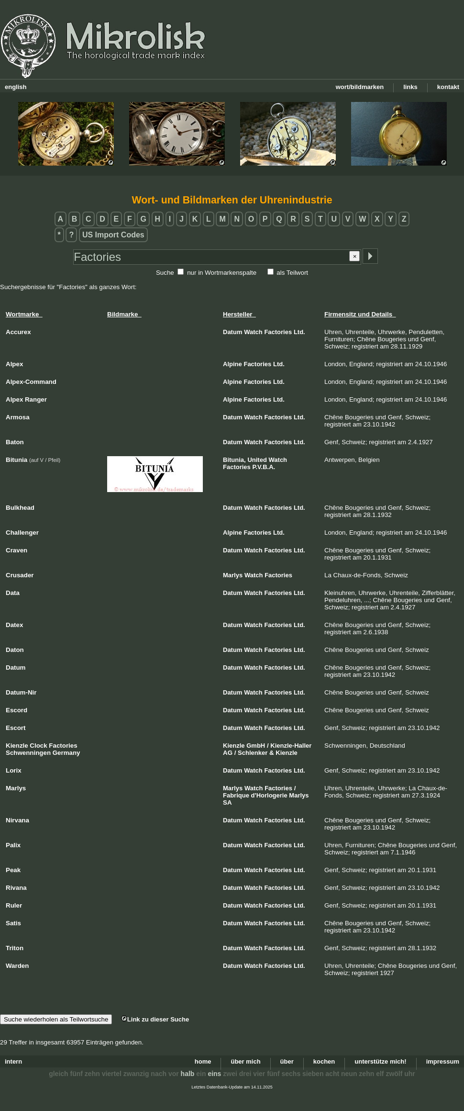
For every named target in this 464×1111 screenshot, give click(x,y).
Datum (232, 332)
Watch (253, 332)
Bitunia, (234, 459)
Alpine (232, 364)
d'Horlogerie (269, 795)
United (256, 459)
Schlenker (252, 752)
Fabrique (236, 795)
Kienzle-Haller (290, 745)
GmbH (255, 745)
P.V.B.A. (264, 467)
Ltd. (299, 332)
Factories (278, 332)
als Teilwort (292, 272)
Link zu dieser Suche (155, 1019)
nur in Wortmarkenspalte (221, 272)
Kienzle (234, 745)
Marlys (233, 575)
